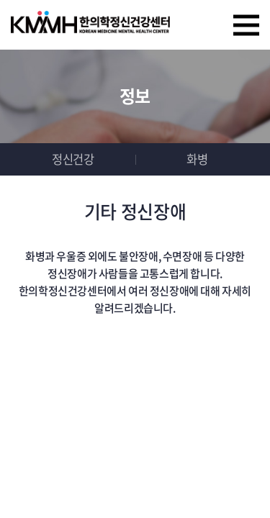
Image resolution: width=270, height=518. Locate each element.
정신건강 (73, 159)
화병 (196, 159)
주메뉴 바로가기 (0, 0)
